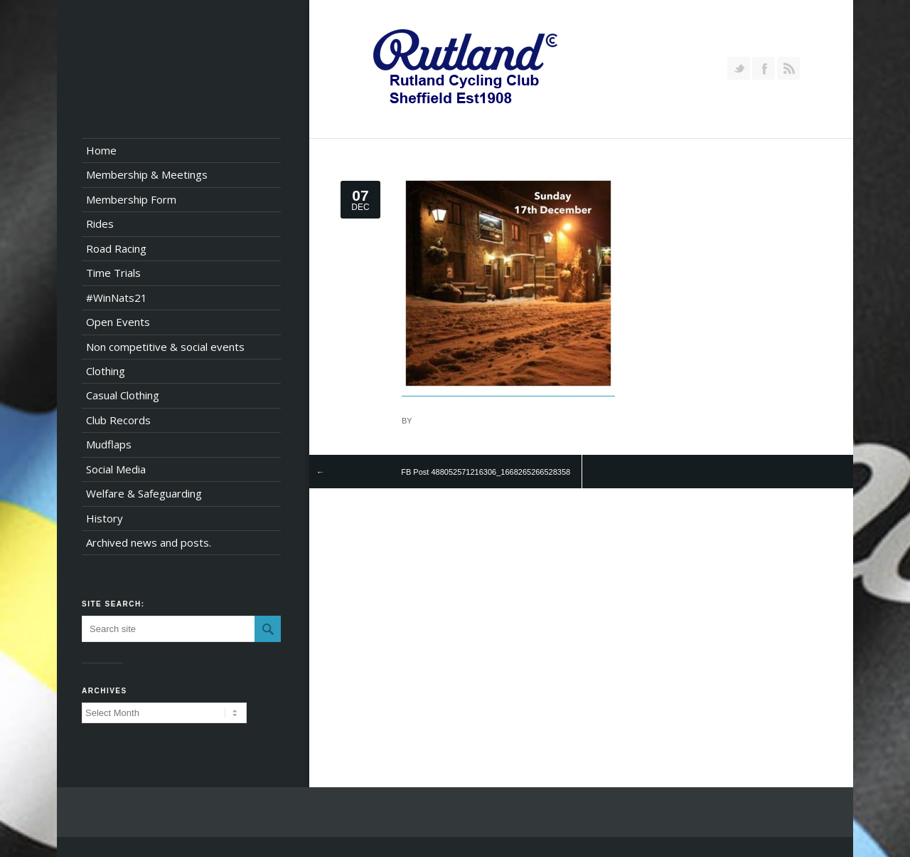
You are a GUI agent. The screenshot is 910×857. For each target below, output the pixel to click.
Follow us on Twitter (738, 68)
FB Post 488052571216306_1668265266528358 (485, 472)
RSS (788, 68)
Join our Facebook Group (763, 68)
